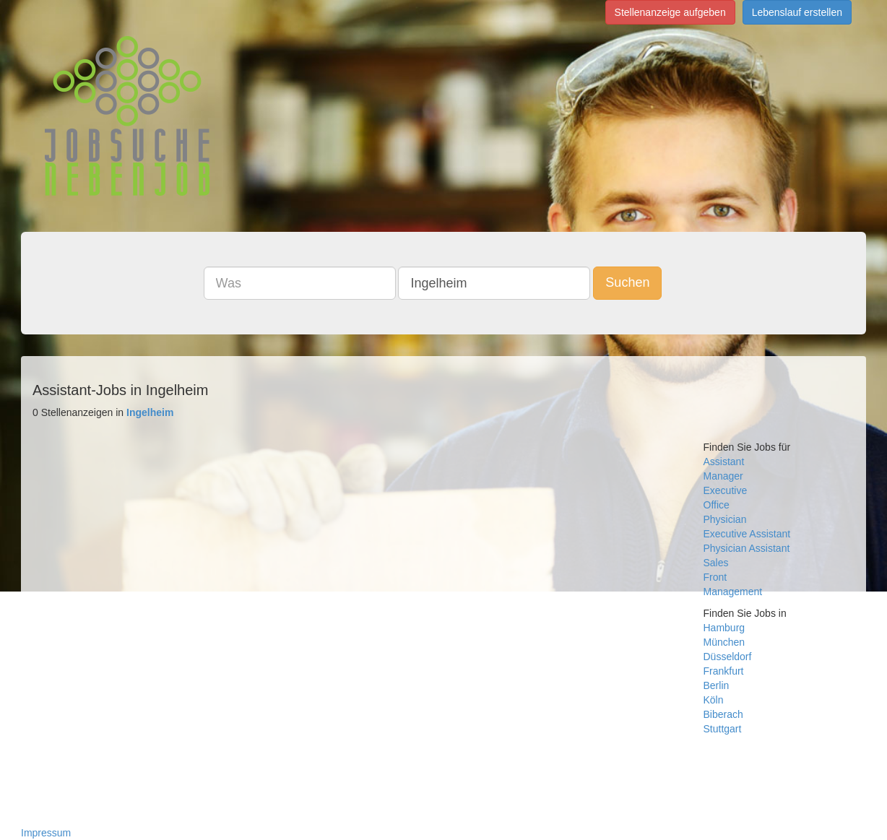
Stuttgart (723, 729)
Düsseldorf (728, 656)
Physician (725, 519)
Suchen (627, 282)
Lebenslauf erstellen (797, 12)
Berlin (717, 685)
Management (733, 591)
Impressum (46, 833)
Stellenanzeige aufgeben (670, 12)
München (724, 642)
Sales (716, 562)
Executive (726, 490)
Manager (723, 476)
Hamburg (724, 627)
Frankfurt (724, 671)
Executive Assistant (747, 534)
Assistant (724, 461)
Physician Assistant (747, 548)
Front (715, 577)
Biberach (723, 714)
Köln (714, 700)
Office (717, 505)
